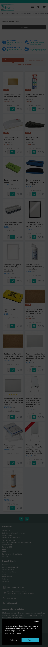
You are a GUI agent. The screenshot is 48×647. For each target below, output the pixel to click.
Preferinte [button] (13, 640)
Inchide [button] (36, 621)
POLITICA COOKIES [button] (13, 633)
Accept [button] (30, 640)
